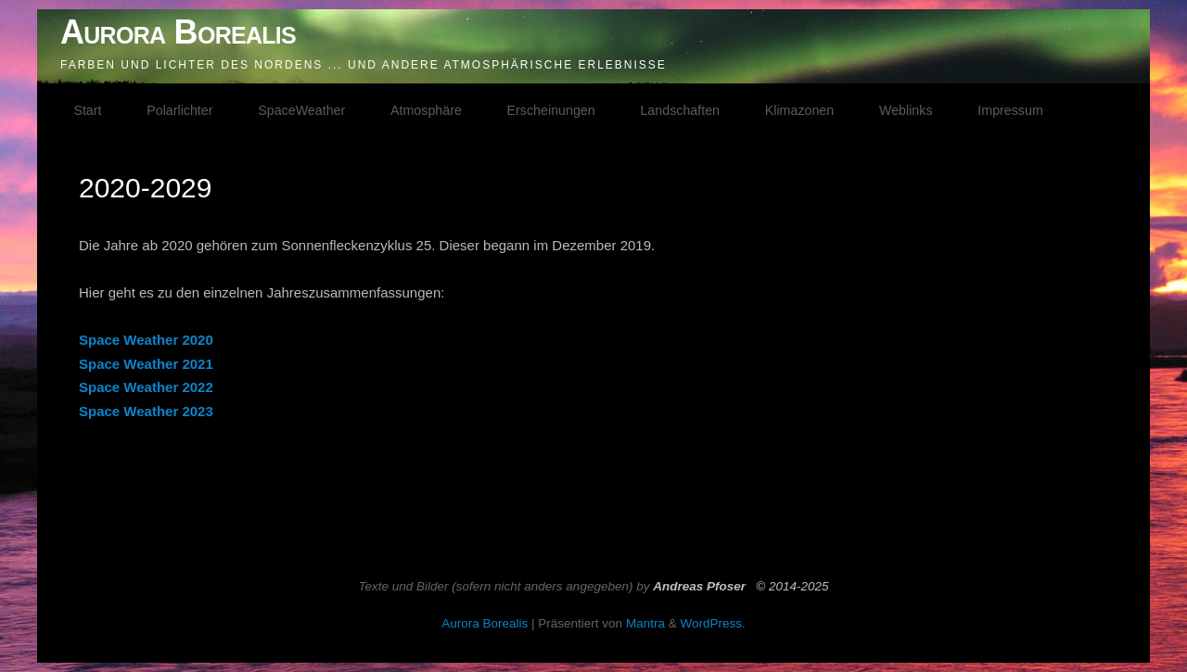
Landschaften (680, 110)
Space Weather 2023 (146, 411)
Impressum (1009, 110)
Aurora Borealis (178, 32)
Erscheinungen (551, 110)
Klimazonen (799, 110)
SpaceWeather (301, 110)
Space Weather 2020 (146, 340)
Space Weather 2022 (146, 387)
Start (87, 110)
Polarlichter (179, 110)
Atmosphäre (426, 110)
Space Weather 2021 (146, 364)
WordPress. (712, 623)
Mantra (645, 623)
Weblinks (906, 110)
